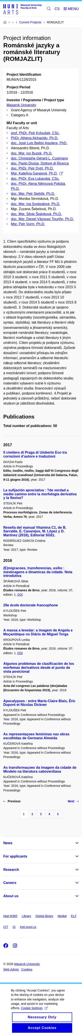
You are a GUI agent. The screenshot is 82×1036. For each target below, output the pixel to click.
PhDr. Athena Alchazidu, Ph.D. (34, 138)
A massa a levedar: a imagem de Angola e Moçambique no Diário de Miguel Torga (38, 632)
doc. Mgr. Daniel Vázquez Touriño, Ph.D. (42, 219)
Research (11, 869)
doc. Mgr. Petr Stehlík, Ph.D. (33, 194)
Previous (12, 801)
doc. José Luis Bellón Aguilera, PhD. (39, 143)
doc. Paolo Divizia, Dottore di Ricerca (40, 163)
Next (73, 801)
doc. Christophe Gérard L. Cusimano (39, 158)
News (7, 843)
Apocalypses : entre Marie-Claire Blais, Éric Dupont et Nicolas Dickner (39, 703)
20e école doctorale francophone (30, 605)
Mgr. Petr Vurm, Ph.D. (28, 224)
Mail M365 (10, 916)
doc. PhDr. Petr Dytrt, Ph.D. (32, 168)
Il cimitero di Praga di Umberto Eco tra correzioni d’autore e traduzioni (35, 454)
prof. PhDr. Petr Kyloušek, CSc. (35, 133)
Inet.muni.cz (28, 927)
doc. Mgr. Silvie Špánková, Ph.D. (36, 214)
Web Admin (11, 969)
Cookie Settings (34, 1013)
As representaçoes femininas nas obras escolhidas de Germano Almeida (36, 736)
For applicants (15, 856)
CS (57, 9)
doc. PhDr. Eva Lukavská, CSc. (35, 178)
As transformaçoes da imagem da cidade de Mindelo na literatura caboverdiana (39, 769)
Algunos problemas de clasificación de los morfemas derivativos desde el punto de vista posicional (38, 667)
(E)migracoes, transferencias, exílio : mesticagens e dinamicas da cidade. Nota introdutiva (37, 572)
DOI (20, 594)
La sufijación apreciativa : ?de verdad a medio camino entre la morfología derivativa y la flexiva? (40, 494)
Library (26, 916)
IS (14, 927)
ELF (74, 916)
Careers (9, 883)
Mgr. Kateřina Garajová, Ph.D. (37, 173)
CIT (5, 927)
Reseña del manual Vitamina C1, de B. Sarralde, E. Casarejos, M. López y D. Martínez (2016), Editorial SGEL (34, 531)
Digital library (44, 916)
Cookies (26, 969)
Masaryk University (21, 105)
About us (10, 896)
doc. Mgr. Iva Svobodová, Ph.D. (35, 204)
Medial (62, 916)
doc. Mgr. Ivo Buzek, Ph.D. (31, 153)
